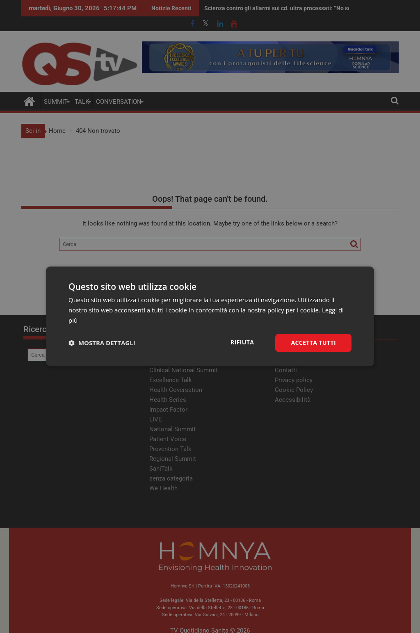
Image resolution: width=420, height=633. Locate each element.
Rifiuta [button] (242, 342)
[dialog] (210, 316)
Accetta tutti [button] (313, 342)
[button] (101, 342)
